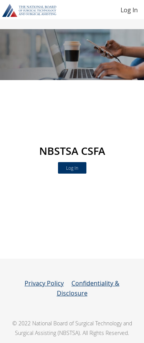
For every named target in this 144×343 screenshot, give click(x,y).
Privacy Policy (44, 283)
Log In (129, 10)
